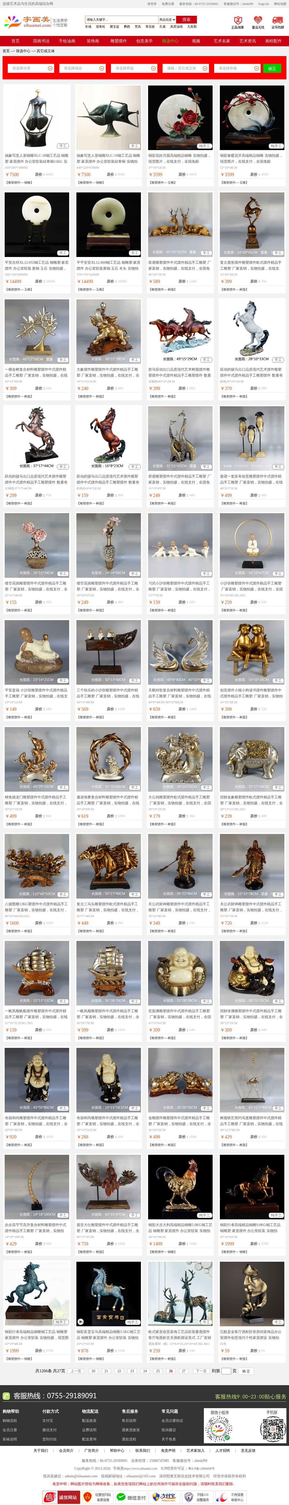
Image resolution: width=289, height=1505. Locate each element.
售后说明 (129, 1421)
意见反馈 (248, 1451)
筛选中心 (23, 51)
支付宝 (47, 1421)
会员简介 (66, 1451)
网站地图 (280, 4)
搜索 (186, 19)
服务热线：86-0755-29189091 (199, 4)
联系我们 (142, 1451)
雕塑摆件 (14, 182)
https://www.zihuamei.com (140, 1468)
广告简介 (91, 1451)
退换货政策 (131, 1430)
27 (184, 1371)
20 (93, 1371)
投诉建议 (169, 1430)
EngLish (263, 4)
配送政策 (89, 1421)
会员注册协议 (172, 1421)
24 (145, 1371)
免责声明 (168, 1451)
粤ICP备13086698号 (201, 1468)
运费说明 (89, 1430)
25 (158, 1371)
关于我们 (41, 1451)
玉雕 (171, 182)
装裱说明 (10, 1439)
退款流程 (129, 1439)
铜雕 (27, 182)
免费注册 (168, 4)
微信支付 (49, 1430)
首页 (7, 51)
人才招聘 (222, 1451)
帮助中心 (117, 1451)
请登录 (152, 4)
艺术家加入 (196, 1451)
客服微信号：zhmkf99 (238, 4)
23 (132, 1371)
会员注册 (10, 1430)
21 (106, 1371)
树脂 (171, 289)
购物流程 (10, 1421)
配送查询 (89, 1439)
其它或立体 (46, 51)
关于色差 (169, 1439)
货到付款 (49, 1439)
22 (119, 1371)
